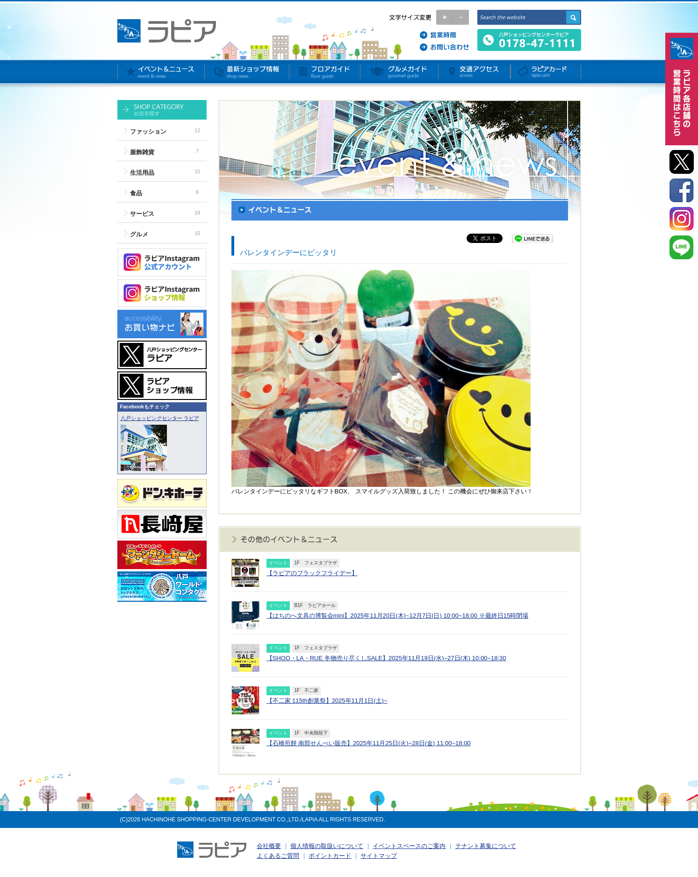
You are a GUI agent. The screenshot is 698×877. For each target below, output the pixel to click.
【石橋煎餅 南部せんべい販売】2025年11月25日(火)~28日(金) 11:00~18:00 (368, 743)
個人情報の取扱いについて (326, 845)
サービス (142, 213)
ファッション (148, 131)
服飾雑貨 (142, 152)
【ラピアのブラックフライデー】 (312, 573)
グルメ (139, 234)
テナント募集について (485, 845)
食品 (136, 193)
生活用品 (142, 172)
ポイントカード (330, 855)
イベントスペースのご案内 (409, 845)
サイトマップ (378, 855)
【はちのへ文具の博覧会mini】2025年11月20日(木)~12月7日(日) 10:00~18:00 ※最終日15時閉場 (397, 615)
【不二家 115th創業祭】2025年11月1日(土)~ (327, 700)
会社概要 (269, 845)
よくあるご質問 (278, 855)
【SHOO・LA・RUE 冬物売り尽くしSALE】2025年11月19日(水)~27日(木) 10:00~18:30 (386, 658)
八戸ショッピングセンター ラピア (160, 418)
